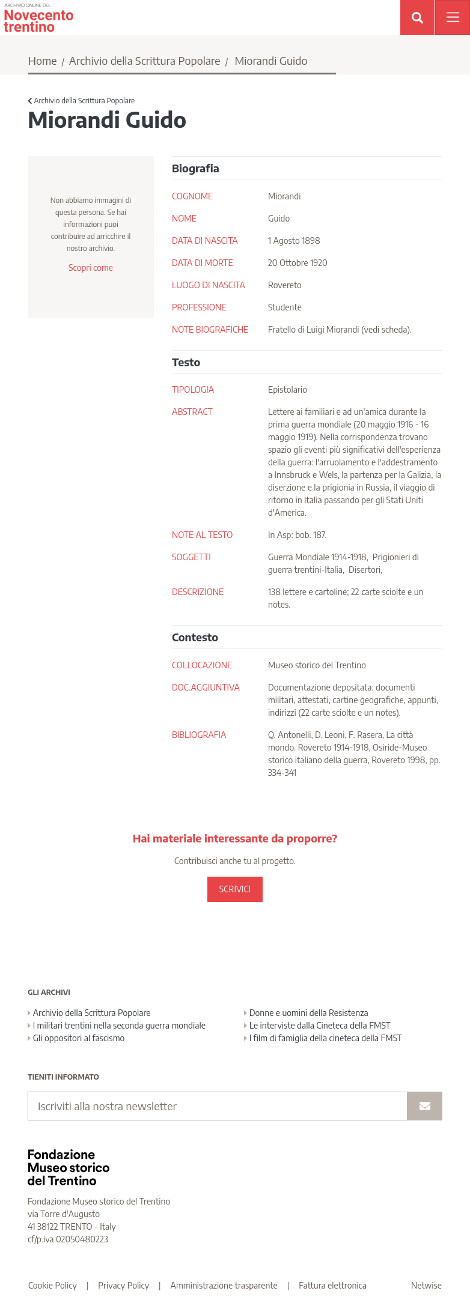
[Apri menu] (452, 17)
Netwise (426, 1285)
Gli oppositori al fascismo (76, 1038)
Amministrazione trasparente (224, 1285)
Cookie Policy (52, 1285)
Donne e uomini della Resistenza (306, 1013)
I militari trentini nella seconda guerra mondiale (117, 1025)
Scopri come (91, 267)
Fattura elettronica (333, 1285)
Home (42, 60)
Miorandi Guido (270, 60)
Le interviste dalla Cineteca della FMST (317, 1025)
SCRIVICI (235, 889)
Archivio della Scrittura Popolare (145, 60)
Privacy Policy (123, 1285)
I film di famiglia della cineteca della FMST (323, 1038)
